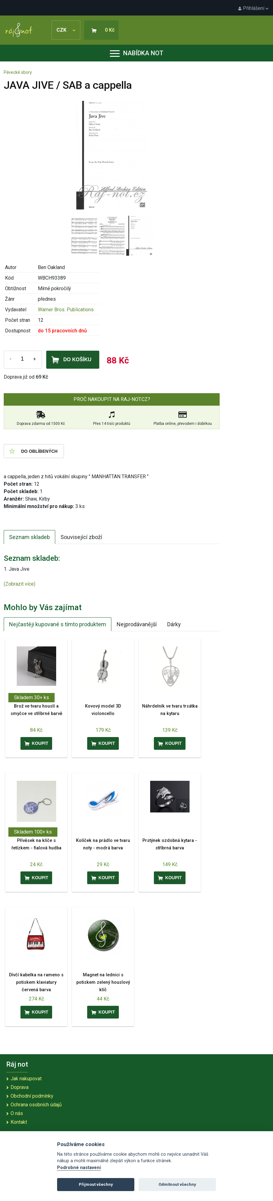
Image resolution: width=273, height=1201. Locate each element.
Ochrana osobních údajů (36, 1105)
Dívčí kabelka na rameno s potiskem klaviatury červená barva (36, 982)
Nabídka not (136, 53)
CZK (65, 30)
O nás (17, 1113)
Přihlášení (253, 8)
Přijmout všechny (96, 1184)
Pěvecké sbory (18, 72)
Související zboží (81, 537)
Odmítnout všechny (177, 1184)
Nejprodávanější (137, 624)
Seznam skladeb (29, 537)
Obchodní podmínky (32, 1096)
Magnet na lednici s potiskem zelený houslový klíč (103, 982)
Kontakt (19, 1122)
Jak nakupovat (26, 1079)
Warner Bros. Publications (66, 310)
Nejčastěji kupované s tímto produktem (57, 624)
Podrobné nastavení (79, 1167)
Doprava (20, 1087)
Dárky (174, 624)
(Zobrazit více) (19, 584)
